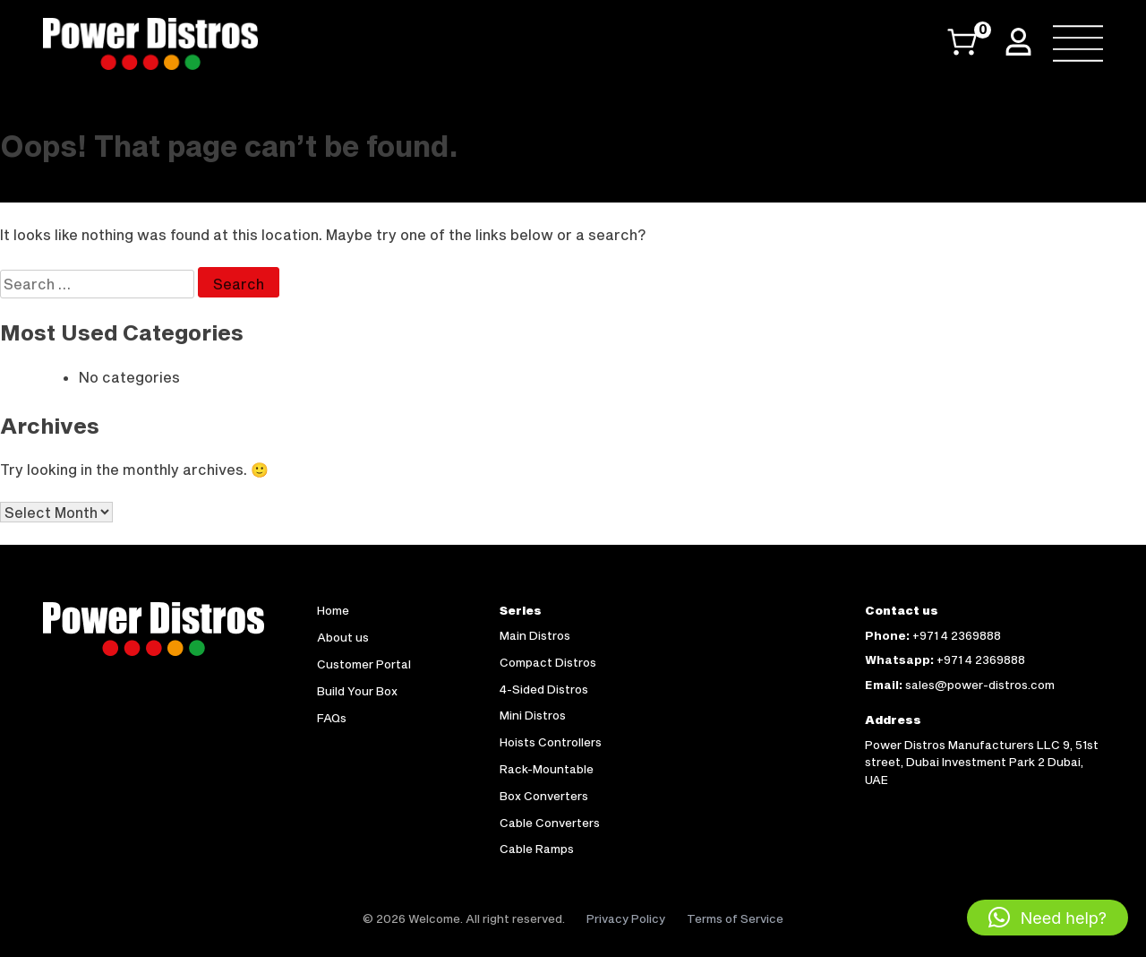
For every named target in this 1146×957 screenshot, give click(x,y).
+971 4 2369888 (956, 635)
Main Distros (535, 635)
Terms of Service (735, 918)
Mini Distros (533, 715)
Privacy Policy (625, 918)
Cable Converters (550, 822)
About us (343, 637)
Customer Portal (364, 664)
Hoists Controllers (551, 742)
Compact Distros (548, 662)
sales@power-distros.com (980, 684)
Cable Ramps (537, 848)
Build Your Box (357, 691)
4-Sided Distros (544, 689)
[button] (1047, 917)
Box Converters (544, 796)
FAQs (331, 718)
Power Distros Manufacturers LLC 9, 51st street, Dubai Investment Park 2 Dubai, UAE (982, 762)
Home (333, 610)
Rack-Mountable (547, 769)
